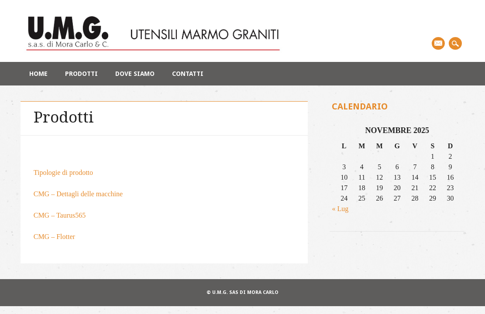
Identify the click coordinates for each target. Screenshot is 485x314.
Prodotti (81, 73)
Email (438, 43)
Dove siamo (135, 73)
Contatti (187, 73)
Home (38, 73)
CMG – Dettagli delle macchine (78, 194)
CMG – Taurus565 (60, 215)
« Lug (340, 208)
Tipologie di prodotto (63, 172)
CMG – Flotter (54, 236)
